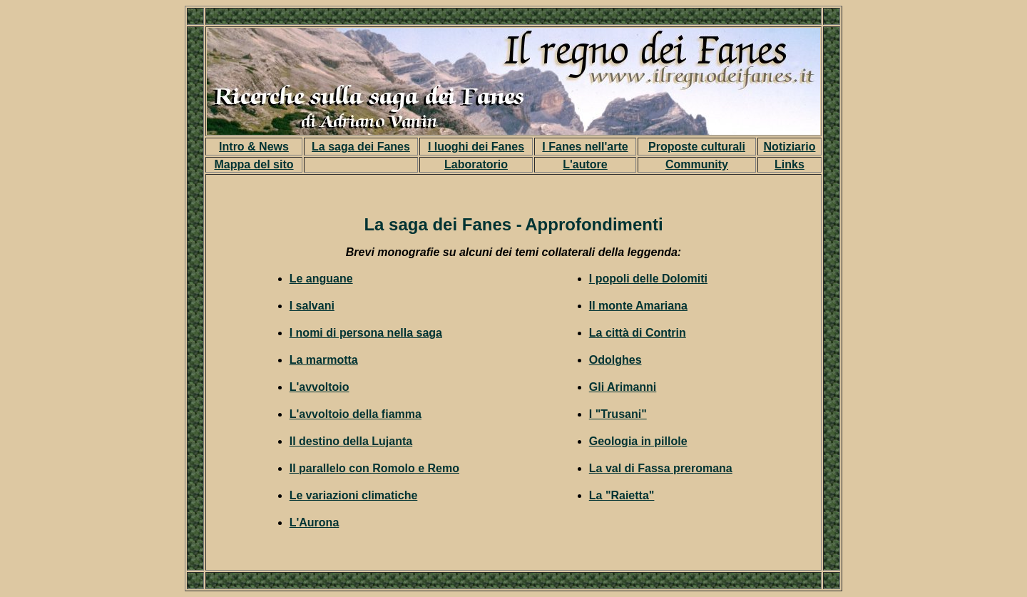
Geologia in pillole (638, 441)
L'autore (585, 164)
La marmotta (324, 360)
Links (789, 164)
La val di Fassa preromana (660, 468)
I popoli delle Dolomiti (648, 278)
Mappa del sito (253, 164)
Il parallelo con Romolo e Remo (374, 468)
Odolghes (615, 360)
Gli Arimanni (623, 387)
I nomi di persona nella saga (366, 333)
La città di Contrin (637, 333)
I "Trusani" (618, 414)
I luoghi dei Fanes (476, 147)
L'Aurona (314, 522)
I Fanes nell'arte (585, 147)
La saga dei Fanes (361, 147)
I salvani (312, 306)
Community (696, 164)
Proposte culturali (696, 147)
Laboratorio (476, 164)
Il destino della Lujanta (351, 441)
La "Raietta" (622, 495)
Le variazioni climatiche (354, 495)
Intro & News (254, 147)
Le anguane (321, 278)
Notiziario (790, 147)
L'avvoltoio (319, 387)
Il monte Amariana (638, 306)
